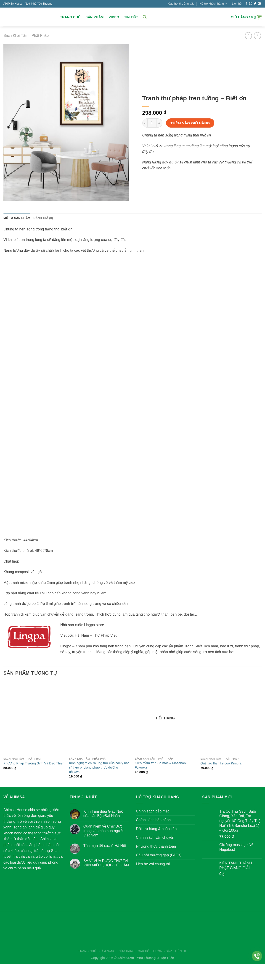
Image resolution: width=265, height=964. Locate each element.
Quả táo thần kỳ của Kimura (220, 763)
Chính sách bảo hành (153, 820)
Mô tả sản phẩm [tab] (16, 218)
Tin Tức (131, 17)
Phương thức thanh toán (156, 846)
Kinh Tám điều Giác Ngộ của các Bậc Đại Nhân (103, 813)
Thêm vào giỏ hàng (190, 123)
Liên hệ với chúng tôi (153, 864)
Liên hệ (236, 3)
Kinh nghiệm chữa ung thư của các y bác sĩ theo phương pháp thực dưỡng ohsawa (99, 767)
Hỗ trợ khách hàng (213, 4)
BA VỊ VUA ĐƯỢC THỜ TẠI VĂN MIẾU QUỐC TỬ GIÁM (106, 863)
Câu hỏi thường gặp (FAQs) (158, 855)
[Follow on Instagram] (250, 3)
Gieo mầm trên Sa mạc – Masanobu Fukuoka (161, 765)
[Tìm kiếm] (144, 17)
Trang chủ (70, 17)
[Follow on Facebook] (246, 3)
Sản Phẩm (94, 17)
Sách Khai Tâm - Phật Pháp (26, 35)
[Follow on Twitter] (255, 3)
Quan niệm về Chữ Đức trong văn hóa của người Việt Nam (103, 830)
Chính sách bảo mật (152, 811)
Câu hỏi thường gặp (181, 3)
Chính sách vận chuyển (155, 837)
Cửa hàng (127, 951)
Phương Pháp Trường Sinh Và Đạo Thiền (33, 763)
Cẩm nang (107, 951)
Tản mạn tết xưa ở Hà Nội (104, 846)
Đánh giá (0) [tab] (43, 218)
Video (114, 17)
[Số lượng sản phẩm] (151, 123)
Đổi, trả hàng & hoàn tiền (156, 829)
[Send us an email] (259, 3)
